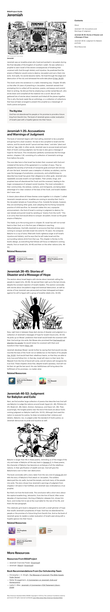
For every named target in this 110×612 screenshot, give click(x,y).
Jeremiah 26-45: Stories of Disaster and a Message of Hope (88, 36)
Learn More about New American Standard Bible (48, 598)
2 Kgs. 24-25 (58, 78)
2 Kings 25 (59, 475)
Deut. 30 (28, 346)
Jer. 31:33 (11, 355)
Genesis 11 (47, 462)
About (77, 25)
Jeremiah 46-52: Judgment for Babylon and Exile (88, 42)
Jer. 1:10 (18, 147)
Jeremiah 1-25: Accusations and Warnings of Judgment (86, 30)
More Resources (80, 47)
